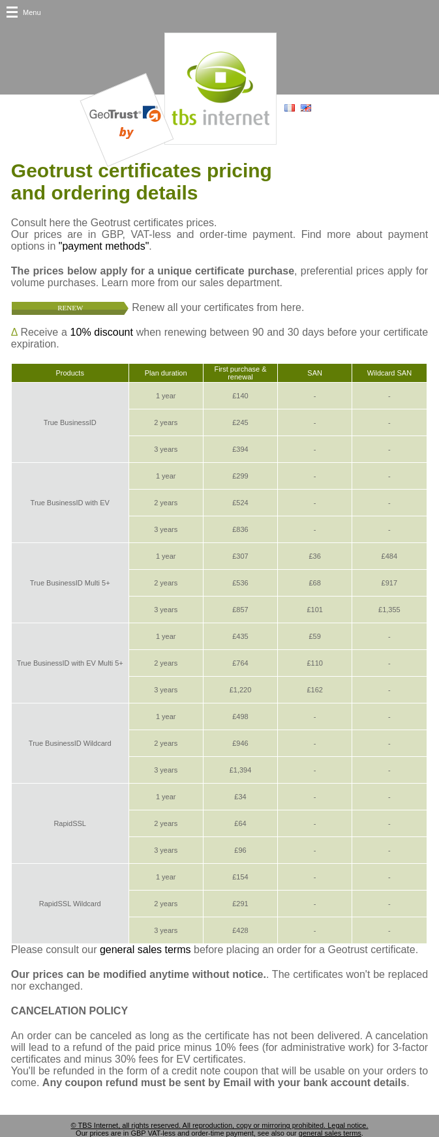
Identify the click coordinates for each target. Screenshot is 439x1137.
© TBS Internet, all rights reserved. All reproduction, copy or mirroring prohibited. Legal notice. (219, 1125)
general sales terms (145, 949)
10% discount (101, 332)
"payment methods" (104, 246)
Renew (70, 308)
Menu (32, 12)
